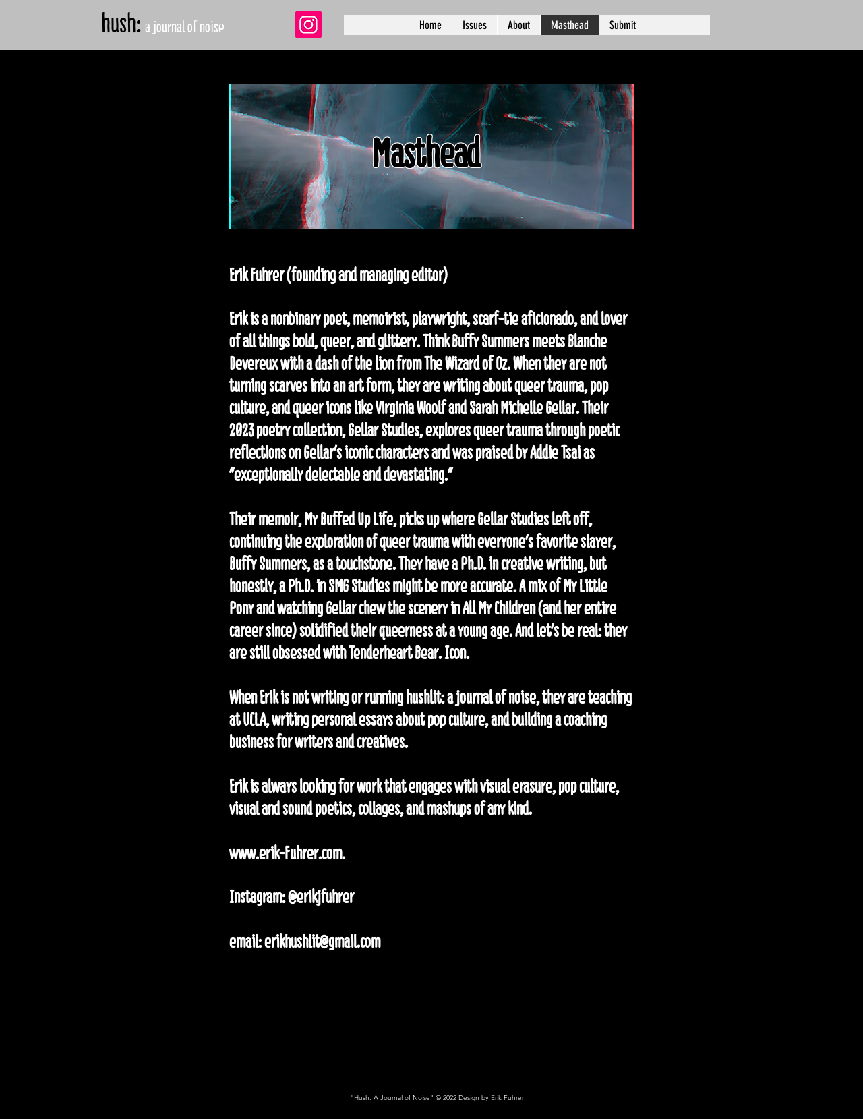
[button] (474, 25)
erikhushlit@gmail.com (322, 941)
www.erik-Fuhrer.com (285, 853)
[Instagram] (308, 24)
